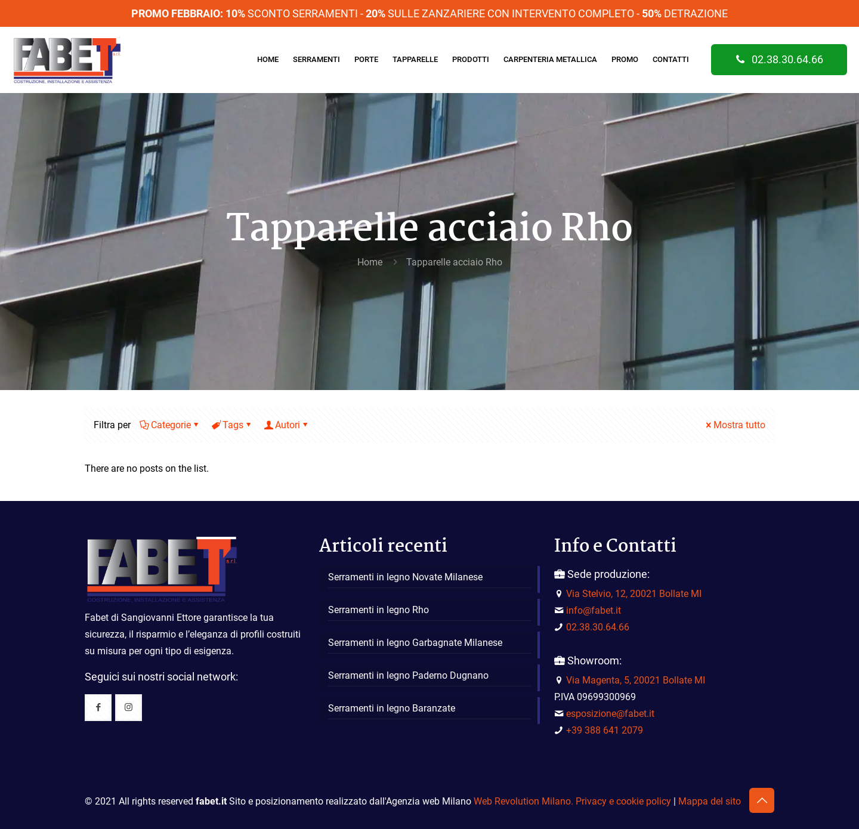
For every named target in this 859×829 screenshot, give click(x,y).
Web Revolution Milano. (523, 801)
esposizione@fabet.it (610, 713)
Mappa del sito (709, 801)
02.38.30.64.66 (779, 59)
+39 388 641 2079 (604, 730)
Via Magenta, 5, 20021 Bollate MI (635, 680)
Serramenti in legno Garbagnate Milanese (415, 642)
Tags (232, 425)
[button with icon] (98, 707)
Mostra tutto (734, 425)
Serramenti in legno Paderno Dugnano (408, 675)
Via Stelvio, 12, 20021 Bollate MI (634, 593)
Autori (287, 425)
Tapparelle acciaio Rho (454, 262)
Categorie (170, 425)
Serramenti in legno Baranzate (391, 708)
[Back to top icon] (761, 800)
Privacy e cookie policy (623, 801)
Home (369, 262)
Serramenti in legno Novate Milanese (405, 577)
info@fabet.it (593, 610)
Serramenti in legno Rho (378, 609)
